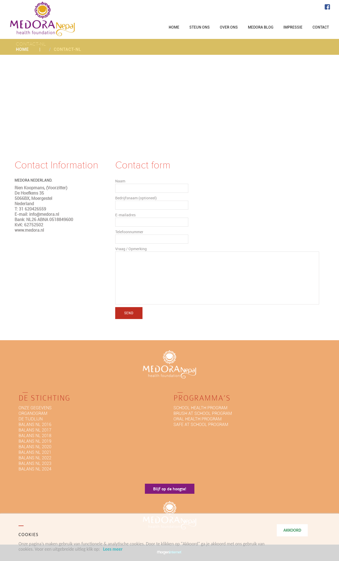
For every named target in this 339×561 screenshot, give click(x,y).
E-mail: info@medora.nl (37, 214)
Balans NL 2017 (35, 430)
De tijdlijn (31, 418)
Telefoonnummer (129, 231)
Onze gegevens (35, 407)
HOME (174, 27)
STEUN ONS (199, 27)
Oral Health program (197, 418)
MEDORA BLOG (260, 27)
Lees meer (112, 549)
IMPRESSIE (292, 27)
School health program (200, 407)
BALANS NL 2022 (35, 457)
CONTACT (321, 27)
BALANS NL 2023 (35, 463)
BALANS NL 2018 (35, 435)
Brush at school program (202, 413)
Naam (120, 180)
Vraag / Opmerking (131, 248)
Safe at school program (200, 424)
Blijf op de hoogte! (169, 489)
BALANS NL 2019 (35, 441)
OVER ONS (229, 27)
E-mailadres (125, 214)
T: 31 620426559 (30, 209)
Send (128, 312)
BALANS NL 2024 (35, 469)
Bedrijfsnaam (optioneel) (136, 197)
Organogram (33, 413)
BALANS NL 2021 (35, 452)
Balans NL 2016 (35, 424)
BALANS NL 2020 (35, 446)
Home (22, 49)
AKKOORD (292, 530)
